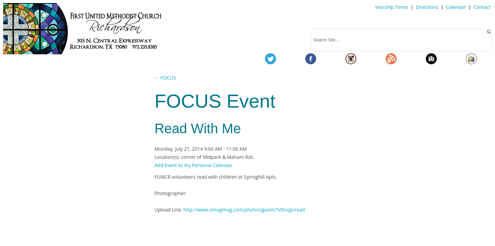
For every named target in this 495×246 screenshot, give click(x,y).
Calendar (456, 7)
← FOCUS (164, 77)
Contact (482, 7)
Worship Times (391, 7)
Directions (427, 7)
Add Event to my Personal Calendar (193, 165)
